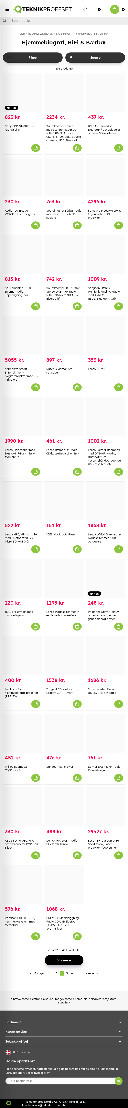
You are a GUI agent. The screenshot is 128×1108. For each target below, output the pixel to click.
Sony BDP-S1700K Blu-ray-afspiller (20, 127)
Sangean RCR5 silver (59, 766)
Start (22, 33)
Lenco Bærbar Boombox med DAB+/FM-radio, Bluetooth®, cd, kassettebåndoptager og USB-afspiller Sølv (104, 457)
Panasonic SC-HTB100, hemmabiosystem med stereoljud (20, 921)
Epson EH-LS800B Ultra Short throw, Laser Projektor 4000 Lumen (103, 844)
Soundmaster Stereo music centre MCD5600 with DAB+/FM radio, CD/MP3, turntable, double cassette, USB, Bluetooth (63, 133)
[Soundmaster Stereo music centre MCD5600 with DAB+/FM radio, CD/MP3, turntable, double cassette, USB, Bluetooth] (64, 92)
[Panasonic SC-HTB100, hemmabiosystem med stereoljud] (22, 884)
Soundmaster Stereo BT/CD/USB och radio (102, 691)
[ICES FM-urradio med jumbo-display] (22, 578)
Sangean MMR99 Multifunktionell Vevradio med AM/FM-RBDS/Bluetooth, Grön (104, 293)
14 (81, 973)
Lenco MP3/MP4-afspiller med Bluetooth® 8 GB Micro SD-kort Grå (21, 538)
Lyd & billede (63, 33)
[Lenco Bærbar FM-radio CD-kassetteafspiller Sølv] (64, 416)
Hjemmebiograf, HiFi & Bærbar (91, 33)
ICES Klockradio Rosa (60, 534)
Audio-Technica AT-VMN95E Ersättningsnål (20, 212)
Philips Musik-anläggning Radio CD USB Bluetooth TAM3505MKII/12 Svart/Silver (62, 923)
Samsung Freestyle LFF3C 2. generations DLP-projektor (105, 214)
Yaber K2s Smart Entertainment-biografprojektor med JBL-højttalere (22, 374)
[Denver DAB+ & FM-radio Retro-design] (105, 733)
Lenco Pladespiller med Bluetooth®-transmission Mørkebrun (21, 453)
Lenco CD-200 (97, 369)
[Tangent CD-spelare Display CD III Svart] (64, 655)
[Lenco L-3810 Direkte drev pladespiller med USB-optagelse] (105, 501)
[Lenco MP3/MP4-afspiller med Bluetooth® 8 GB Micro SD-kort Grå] (22, 501)
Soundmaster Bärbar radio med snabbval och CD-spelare (63, 214)
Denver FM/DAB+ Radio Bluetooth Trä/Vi (61, 842)
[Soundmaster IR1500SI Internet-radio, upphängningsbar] (22, 254)
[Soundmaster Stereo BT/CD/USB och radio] (105, 655)
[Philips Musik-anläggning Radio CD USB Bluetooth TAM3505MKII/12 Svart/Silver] (64, 884)
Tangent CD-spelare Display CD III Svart (59, 691)
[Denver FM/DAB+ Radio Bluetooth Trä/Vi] (64, 807)
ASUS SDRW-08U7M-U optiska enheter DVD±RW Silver (21, 844)
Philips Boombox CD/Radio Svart (16, 768)
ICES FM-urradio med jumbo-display (19, 613)
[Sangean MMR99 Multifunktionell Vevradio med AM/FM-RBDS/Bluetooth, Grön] (105, 254)
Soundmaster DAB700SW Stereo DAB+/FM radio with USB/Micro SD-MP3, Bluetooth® (63, 293)
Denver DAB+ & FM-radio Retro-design (104, 768)
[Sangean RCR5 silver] (64, 733)
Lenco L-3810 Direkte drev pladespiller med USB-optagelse (105, 538)
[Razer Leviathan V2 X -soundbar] (64, 335)
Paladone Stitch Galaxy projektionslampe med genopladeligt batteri (103, 615)
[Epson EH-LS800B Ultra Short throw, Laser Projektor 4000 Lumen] (105, 807)
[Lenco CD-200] (105, 335)
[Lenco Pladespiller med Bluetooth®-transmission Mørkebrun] (22, 416)
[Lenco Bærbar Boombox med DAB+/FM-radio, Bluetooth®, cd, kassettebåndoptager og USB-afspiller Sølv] (105, 416)
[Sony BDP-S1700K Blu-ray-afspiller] (22, 92)
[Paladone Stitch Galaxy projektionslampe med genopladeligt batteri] (105, 578)
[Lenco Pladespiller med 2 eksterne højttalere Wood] (64, 578)
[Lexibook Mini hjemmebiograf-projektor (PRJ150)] (22, 655)
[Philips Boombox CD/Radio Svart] (22, 733)
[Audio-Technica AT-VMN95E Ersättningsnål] (22, 177)
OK (119, 1081)
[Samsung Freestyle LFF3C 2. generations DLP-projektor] (105, 177)
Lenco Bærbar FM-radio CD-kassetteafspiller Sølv (62, 451)
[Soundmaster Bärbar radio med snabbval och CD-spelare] (64, 177)
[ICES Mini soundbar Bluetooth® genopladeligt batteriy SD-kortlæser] (105, 92)
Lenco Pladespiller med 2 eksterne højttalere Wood (62, 613)
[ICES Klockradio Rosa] (64, 501)
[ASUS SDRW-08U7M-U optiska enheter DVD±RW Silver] (22, 807)
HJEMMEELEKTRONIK (40, 33)
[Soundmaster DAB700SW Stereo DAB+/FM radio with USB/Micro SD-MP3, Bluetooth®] (64, 254)
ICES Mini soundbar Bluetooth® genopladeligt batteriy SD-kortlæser (104, 129)
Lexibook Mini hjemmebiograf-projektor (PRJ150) (21, 693)
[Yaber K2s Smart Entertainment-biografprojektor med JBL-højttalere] (22, 335)
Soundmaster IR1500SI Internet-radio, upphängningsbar (20, 291)
